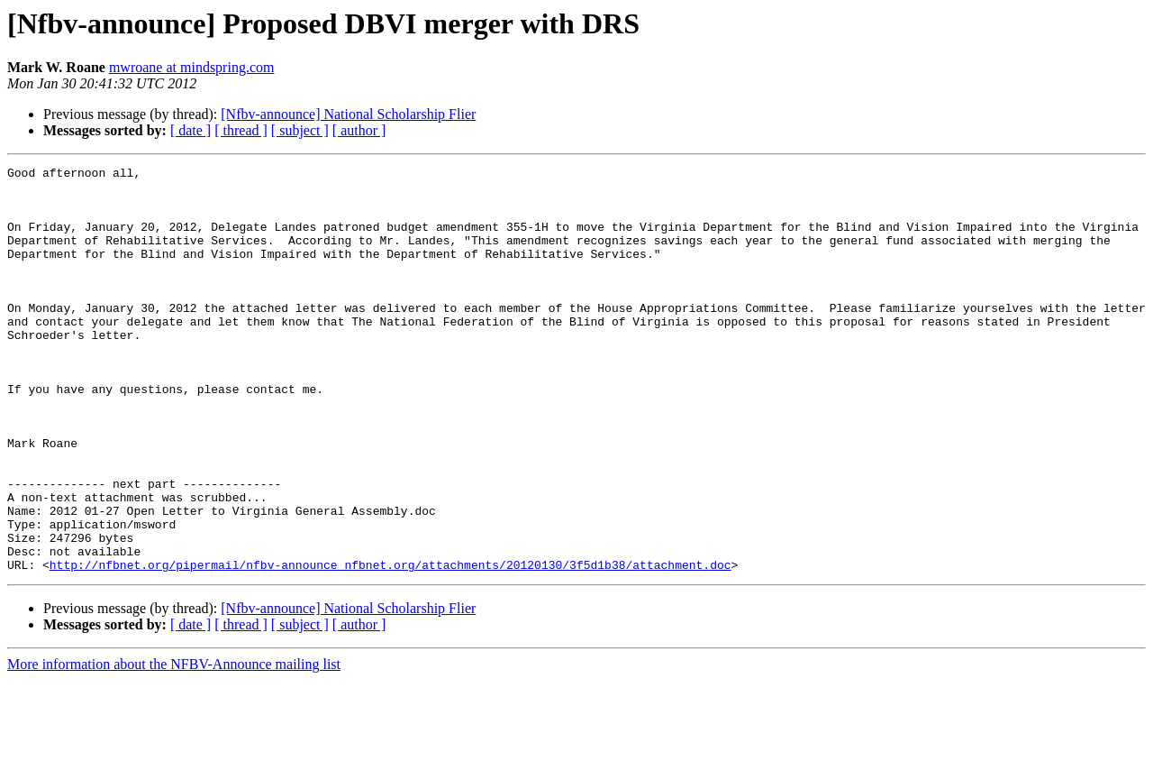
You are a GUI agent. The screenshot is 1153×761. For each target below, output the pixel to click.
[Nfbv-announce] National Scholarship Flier (348, 114)
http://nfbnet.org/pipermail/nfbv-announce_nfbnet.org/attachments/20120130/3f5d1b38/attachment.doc (390, 645)
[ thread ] (241, 130)
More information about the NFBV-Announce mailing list (173, 745)
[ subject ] (300, 130)
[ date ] (190, 130)
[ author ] (359, 130)
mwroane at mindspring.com (192, 67)
